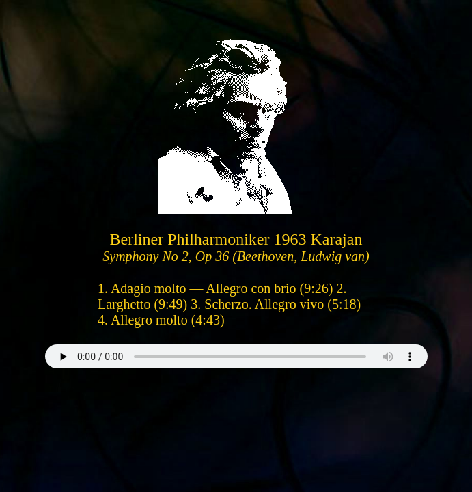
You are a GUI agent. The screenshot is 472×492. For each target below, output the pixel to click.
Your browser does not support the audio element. (236, 356)
